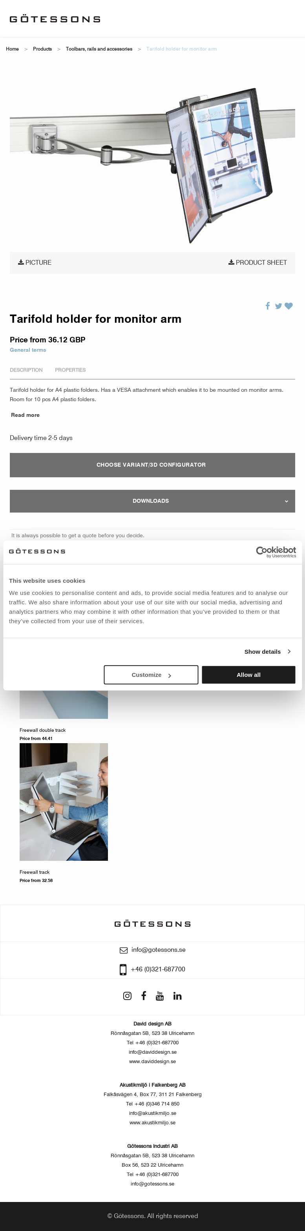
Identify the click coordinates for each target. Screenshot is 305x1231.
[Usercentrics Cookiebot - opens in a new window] (261, 552)
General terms (28, 350)
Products (42, 49)
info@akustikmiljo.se (152, 1113)
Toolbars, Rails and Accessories (99, 49)
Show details (263, 651)
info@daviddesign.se (153, 1052)
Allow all (249, 674)
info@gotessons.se (152, 1184)
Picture (34, 262)
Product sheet (257, 262)
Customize (151, 674)
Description (26, 370)
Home (12, 49)
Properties (70, 370)
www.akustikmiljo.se (152, 1123)
